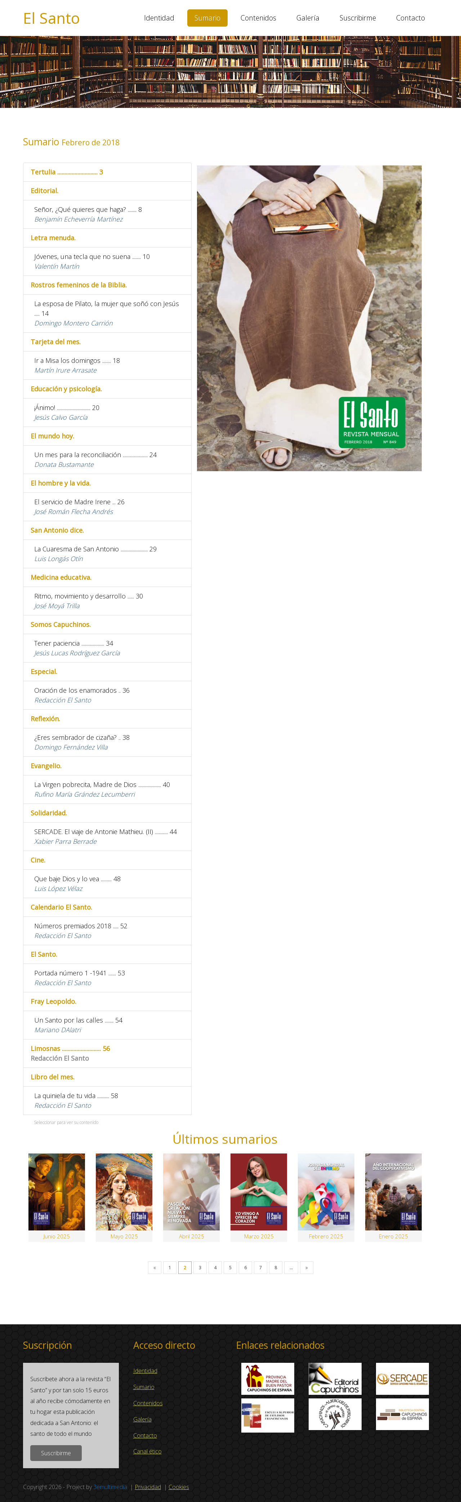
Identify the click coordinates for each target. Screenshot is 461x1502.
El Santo (51, 18)
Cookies (179, 1487)
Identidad (159, 18)
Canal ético (147, 1451)
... (291, 1268)
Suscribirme (358, 18)
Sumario (207, 18)
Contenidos (258, 18)
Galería (307, 18)
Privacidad (148, 1487)
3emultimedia (110, 1487)
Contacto (410, 18)
